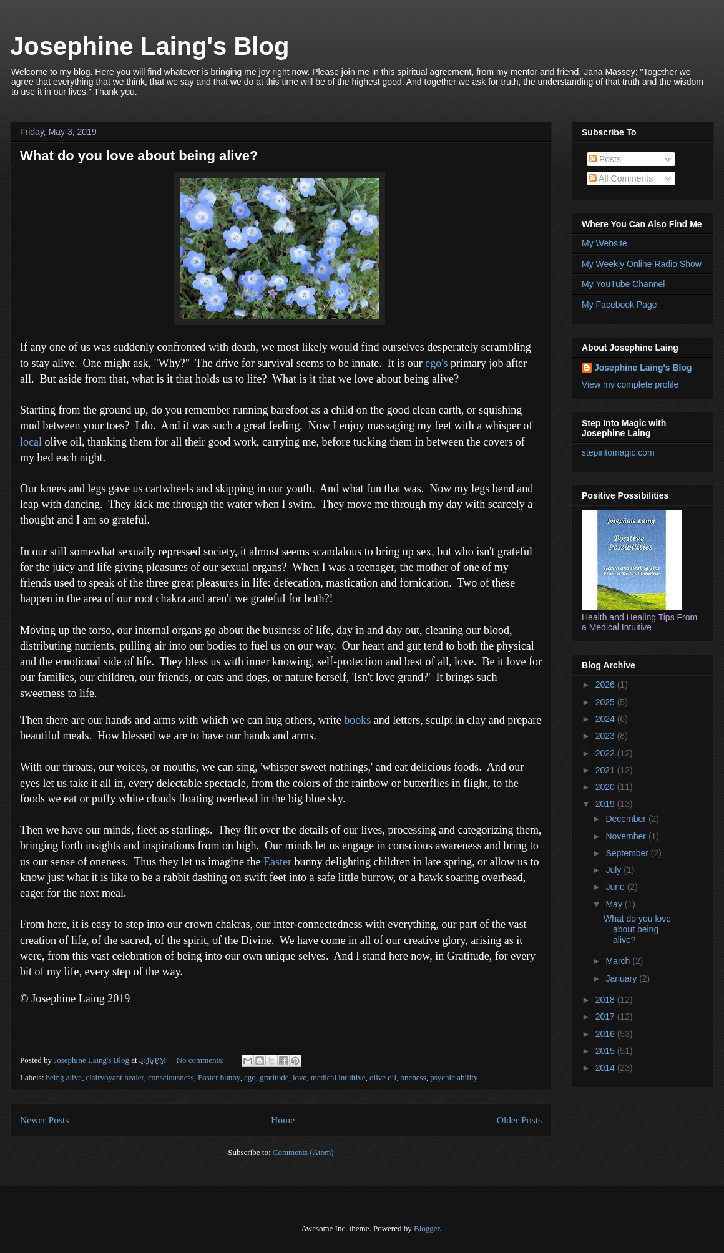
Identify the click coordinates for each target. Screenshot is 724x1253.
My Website (604, 243)
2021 (606, 770)
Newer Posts (44, 1119)
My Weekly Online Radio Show (642, 264)
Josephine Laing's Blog (149, 46)
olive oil (382, 1077)
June (616, 887)
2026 (606, 685)
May (614, 904)
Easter (278, 862)
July (614, 870)
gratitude (274, 1077)
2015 (606, 1051)
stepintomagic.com (618, 452)
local (31, 442)
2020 (606, 787)
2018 (606, 1000)
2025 (606, 702)
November (626, 836)
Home (283, 1119)
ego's (436, 363)
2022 (606, 753)
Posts (605, 159)
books (357, 720)
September (627, 853)
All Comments (621, 178)
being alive (64, 1077)
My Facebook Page (619, 305)
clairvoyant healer (115, 1077)
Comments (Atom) (303, 1152)
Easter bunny (219, 1077)
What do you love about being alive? (139, 155)
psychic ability (453, 1077)
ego (250, 1077)
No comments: (201, 1060)
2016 (606, 1034)
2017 (606, 1016)
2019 (606, 804)
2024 (606, 719)
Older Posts (519, 1119)
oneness (413, 1077)
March (618, 961)
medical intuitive (338, 1077)
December (626, 819)
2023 (606, 736)
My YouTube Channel (623, 284)
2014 (606, 1068)
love (299, 1077)
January (622, 978)
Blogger (426, 1228)
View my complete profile (630, 384)
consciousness (171, 1077)
